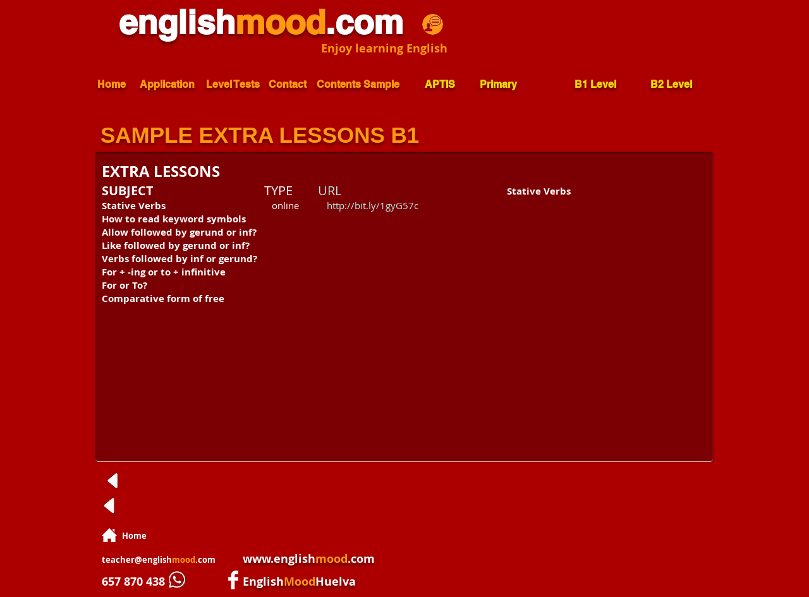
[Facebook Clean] (233, 579)
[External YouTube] (594, 278)
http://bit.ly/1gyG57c (372, 205)
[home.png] (109, 535)
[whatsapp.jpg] (178, 579)
